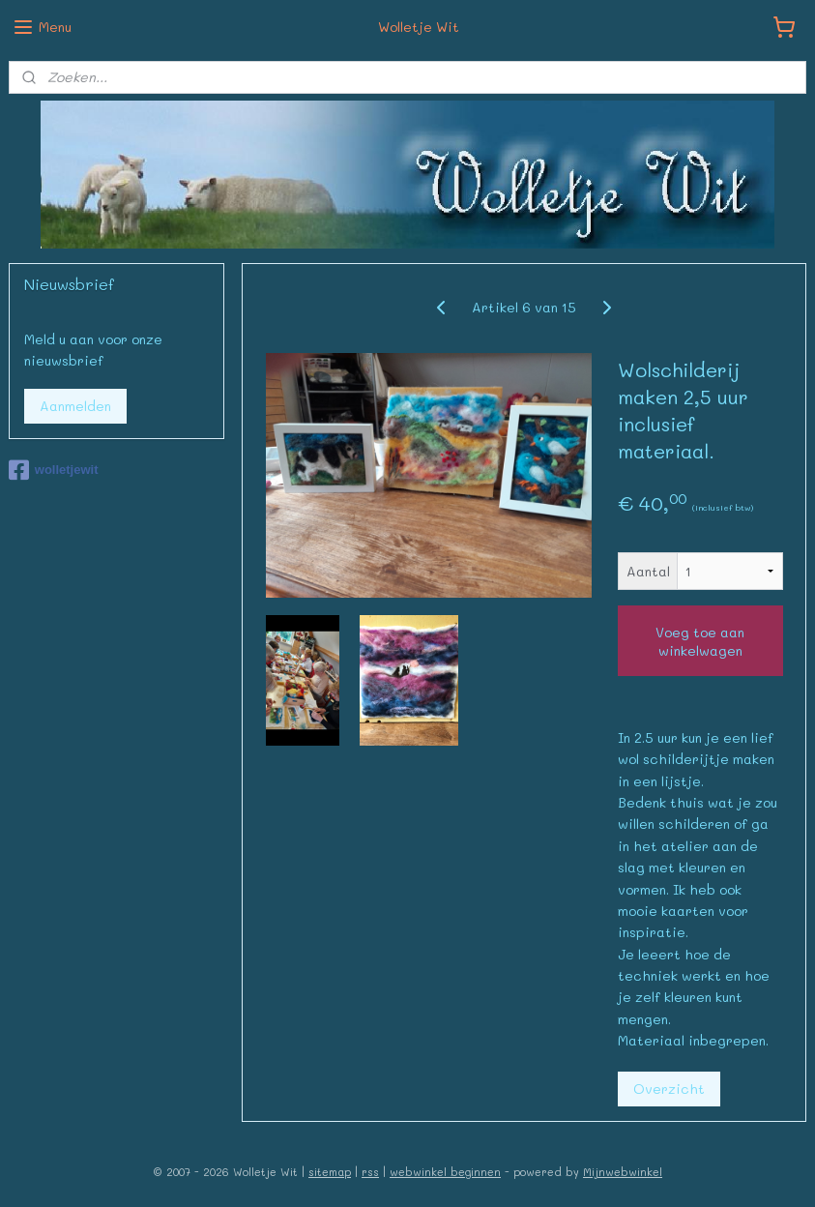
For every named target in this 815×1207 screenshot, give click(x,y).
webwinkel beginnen (445, 1171)
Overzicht (668, 1088)
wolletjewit (54, 470)
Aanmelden (75, 406)
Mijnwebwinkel (622, 1171)
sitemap (329, 1171)
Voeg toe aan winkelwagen (699, 641)
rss (370, 1171)
